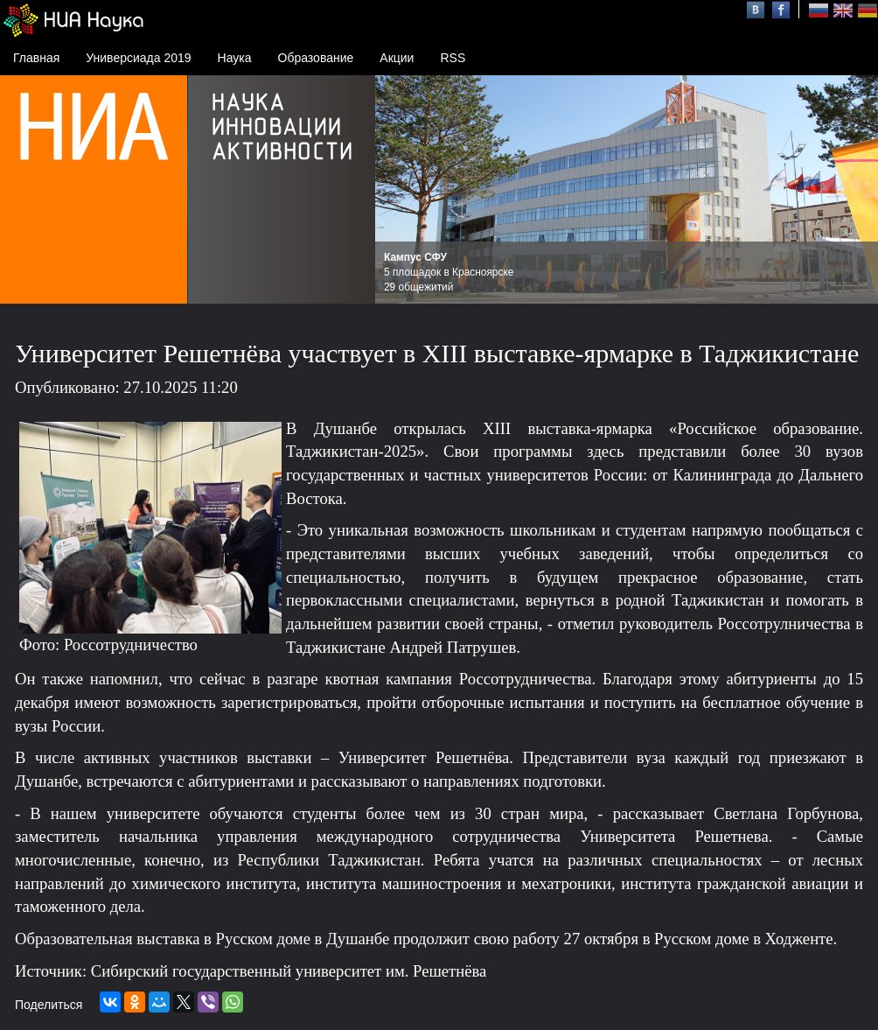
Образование (316, 58)
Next (855, 190)
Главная (36, 58)
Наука (235, 58)
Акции (397, 58)
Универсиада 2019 (138, 58)
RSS (452, 58)
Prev (398, 190)
